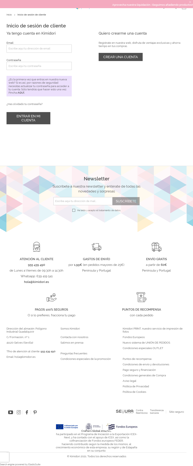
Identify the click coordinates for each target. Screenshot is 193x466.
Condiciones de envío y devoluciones (146, 364)
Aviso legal (129, 381)
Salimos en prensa (72, 342)
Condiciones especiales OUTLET (143, 348)
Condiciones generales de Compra (144, 375)
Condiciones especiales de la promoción (86, 359)
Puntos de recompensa (137, 359)
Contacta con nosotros (74, 337)
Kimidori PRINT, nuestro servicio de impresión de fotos (153, 330)
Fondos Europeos (134, 337)
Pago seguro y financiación (139, 370)
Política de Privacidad (136, 386)
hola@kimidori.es (24, 356)
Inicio (9, 14)
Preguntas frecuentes (74, 353)
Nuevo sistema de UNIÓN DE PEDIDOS (146, 342)
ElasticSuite (34, 464)
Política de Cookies (134, 392)
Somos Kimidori (70, 328)
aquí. (21, 92)
